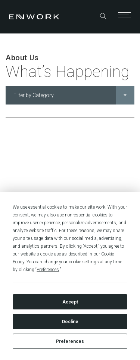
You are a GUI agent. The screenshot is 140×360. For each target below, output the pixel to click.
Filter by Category (73, 95)
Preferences (70, 341)
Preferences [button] (48, 269)
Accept (70, 302)
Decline (70, 321)
